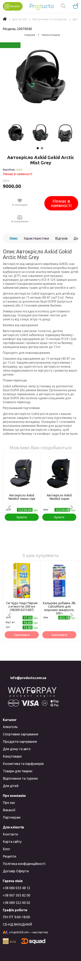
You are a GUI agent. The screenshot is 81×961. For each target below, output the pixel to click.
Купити (22, 517)
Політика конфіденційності (24, 864)
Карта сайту (12, 841)
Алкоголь (10, 727)
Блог (6, 849)
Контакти (10, 834)
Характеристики (36, 238)
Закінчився (22, 635)
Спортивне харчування (20, 734)
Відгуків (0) (61, 239)
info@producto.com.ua (28, 678)
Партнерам (11, 817)
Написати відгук (51, 34)
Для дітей (10, 786)
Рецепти (9, 856)
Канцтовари (12, 756)
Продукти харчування (20, 741)
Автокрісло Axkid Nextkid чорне (59, 497)
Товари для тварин (17, 771)
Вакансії (9, 810)
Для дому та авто (17, 749)
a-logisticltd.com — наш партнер (25, 933)
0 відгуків (29, 34)
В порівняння (19, 219)
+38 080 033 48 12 (16, 888)
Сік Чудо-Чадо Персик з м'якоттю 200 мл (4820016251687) (22, 606)
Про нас (9, 802)
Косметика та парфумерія (23, 763)
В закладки (19, 202)
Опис (13, 238)
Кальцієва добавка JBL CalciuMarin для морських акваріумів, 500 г (59, 608)
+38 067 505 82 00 (16, 895)
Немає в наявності (61, 203)
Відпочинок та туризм (20, 778)
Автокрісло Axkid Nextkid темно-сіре (21, 497)
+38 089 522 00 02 (16, 902)
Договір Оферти (16, 871)
